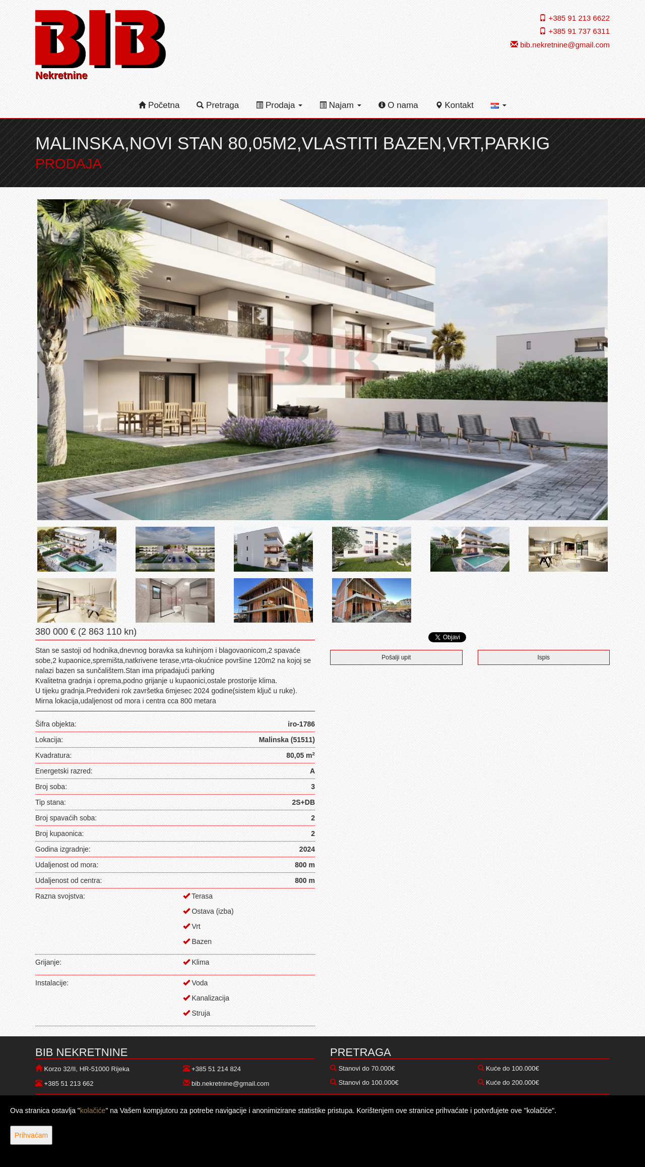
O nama (398, 105)
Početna (159, 105)
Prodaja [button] (279, 105)
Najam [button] (340, 105)
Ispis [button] (543, 657)
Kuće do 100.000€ (512, 1068)
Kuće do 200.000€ (512, 1082)
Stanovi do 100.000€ (369, 1082)
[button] (498, 105)
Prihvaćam (31, 1135)
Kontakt (454, 105)
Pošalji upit (396, 657)
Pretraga (218, 105)
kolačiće (93, 1110)
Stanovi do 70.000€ (367, 1068)
